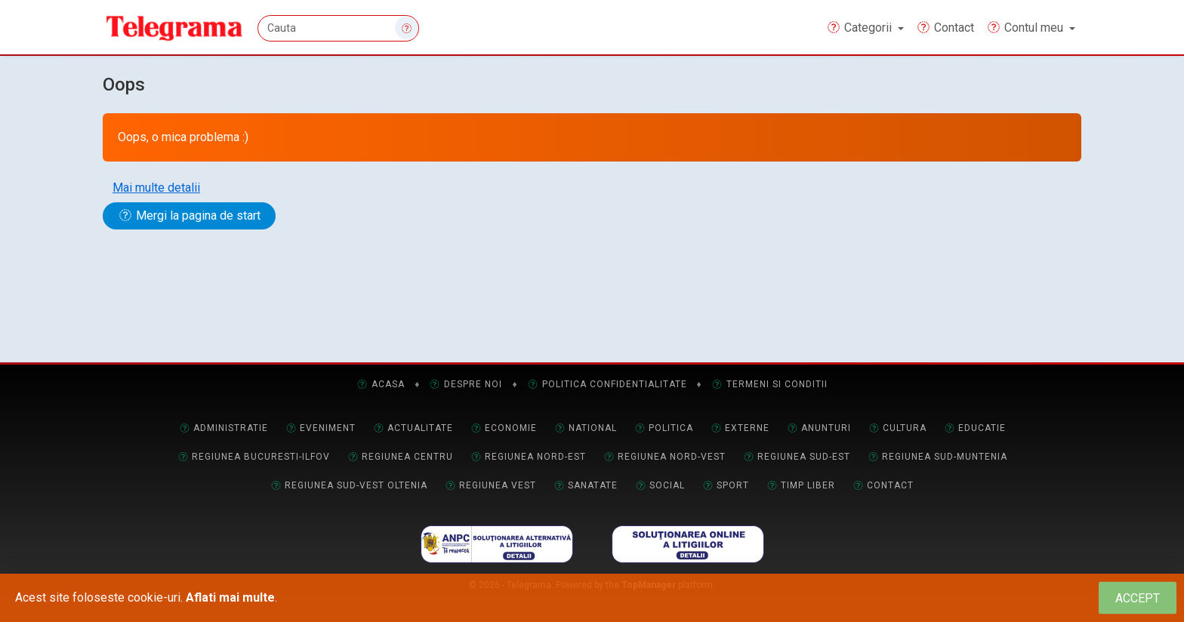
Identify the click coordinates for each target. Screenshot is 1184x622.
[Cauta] (339, 28)
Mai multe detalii (156, 187)
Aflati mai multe (230, 597)
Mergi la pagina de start (189, 215)
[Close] (1137, 598)
